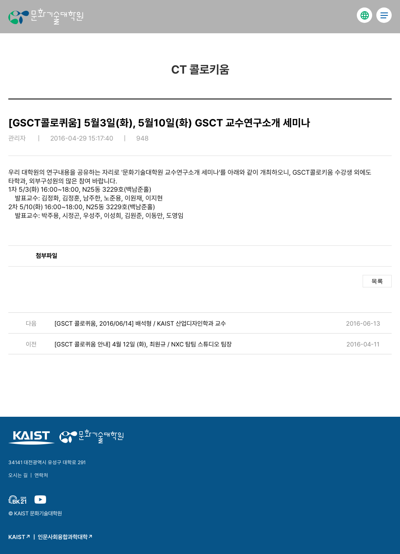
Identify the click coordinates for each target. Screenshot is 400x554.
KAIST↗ (19, 537)
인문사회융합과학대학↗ (65, 537)
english (364, 15)
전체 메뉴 (384, 15)
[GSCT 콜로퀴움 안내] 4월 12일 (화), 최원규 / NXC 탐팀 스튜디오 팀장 (143, 344)
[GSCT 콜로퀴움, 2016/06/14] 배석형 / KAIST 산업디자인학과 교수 (140, 323)
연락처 (41, 475)
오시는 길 (18, 475)
